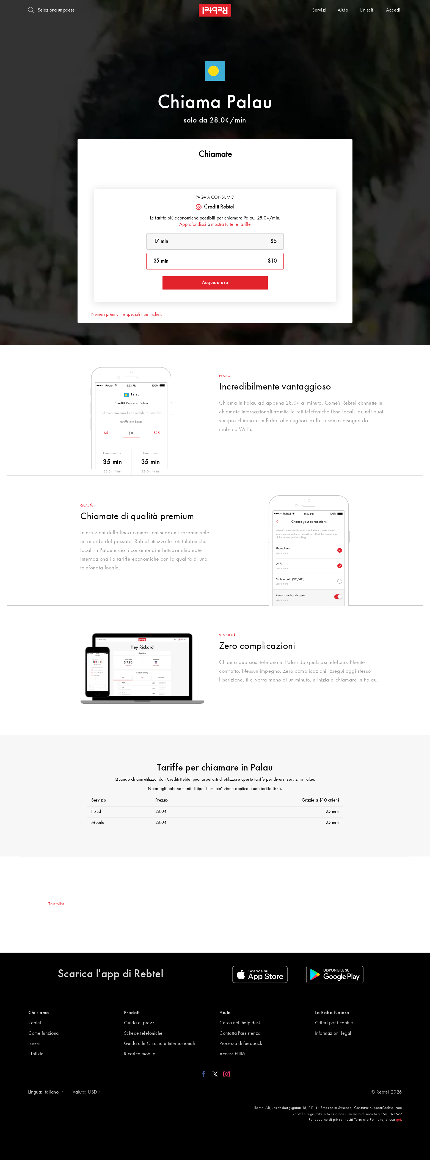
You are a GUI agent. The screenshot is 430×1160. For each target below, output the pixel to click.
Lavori (34, 1043)
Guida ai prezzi (140, 1022)
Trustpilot (56, 904)
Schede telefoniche (143, 1033)
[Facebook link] (205, 1074)
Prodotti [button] (132, 1012)
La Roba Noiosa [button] (332, 1012)
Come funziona (43, 1033)
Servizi (319, 10)
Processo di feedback (240, 1043)
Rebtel (34, 1022)
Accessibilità (232, 1053)
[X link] (215, 1074)
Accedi (393, 10)
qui (398, 1120)
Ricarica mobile (140, 1053)
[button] (44, 1092)
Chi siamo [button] (38, 1012)
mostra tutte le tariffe (231, 224)
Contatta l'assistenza (240, 1033)
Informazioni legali (334, 1033)
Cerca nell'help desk (240, 1022)
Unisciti (367, 10)
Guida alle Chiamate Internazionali (159, 1043)
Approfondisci (192, 224)
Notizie (36, 1053)
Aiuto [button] (225, 1012)
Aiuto (343, 10)
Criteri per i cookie (334, 1022)
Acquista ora (215, 282)
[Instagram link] (225, 1074)
